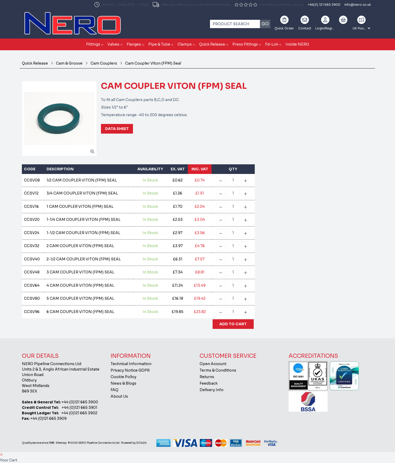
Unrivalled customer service (269, 5)
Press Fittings (245, 44)
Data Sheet (117, 128)
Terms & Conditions (218, 370)
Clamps (184, 44)
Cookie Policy (123, 376)
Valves (113, 44)
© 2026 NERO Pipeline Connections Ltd (93, 443)
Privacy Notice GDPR (130, 370)
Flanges (134, 44)
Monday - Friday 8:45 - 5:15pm (121, 4)
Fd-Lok (271, 44)
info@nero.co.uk (358, 5)
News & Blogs (123, 383)
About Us (119, 396)
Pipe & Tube (159, 44)
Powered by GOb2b (133, 443)
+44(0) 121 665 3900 (324, 5)
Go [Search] (265, 24)
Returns (207, 376)
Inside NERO (297, 44)
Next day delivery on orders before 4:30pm (191, 4)
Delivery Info (212, 389)
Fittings (93, 44)
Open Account (213, 363)
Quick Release (212, 44)
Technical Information (131, 363)
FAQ (114, 389)
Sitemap (61, 443)
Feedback (209, 383)
